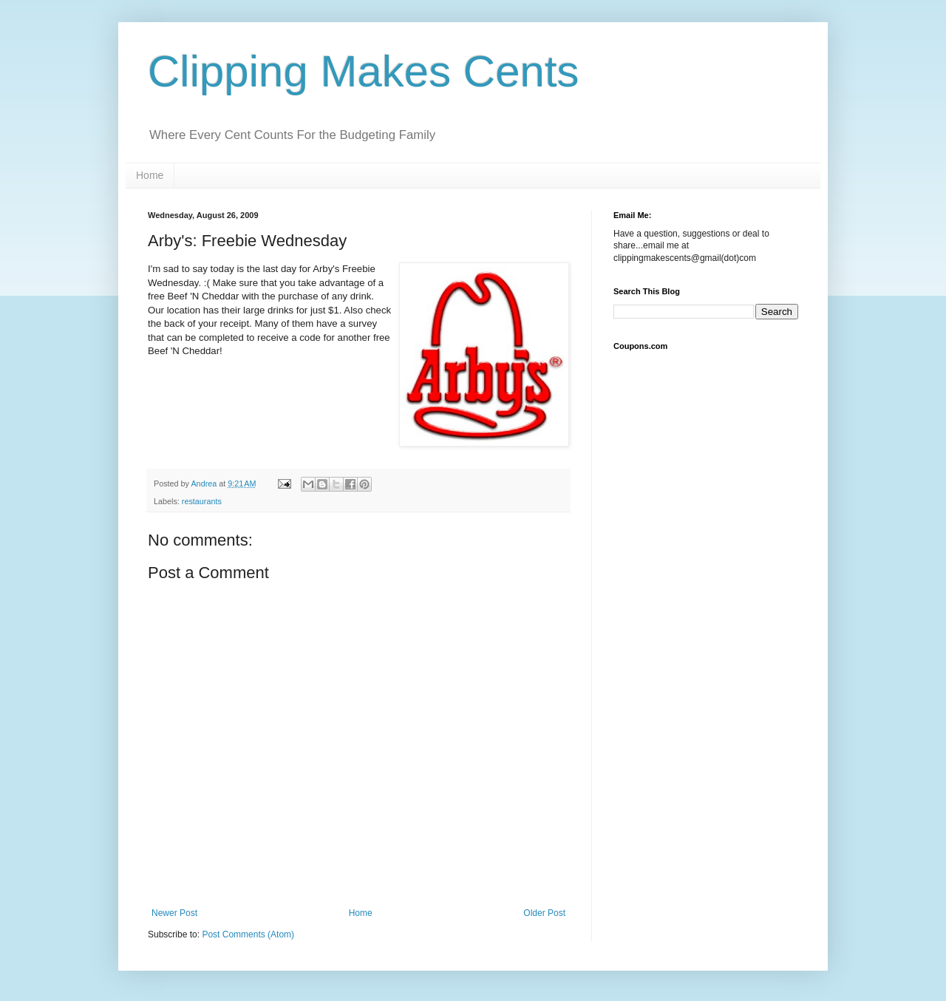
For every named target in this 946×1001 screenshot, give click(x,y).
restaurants (202, 501)
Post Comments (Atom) (248, 934)
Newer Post (174, 913)
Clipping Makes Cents (363, 71)
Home (149, 175)
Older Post (544, 913)
